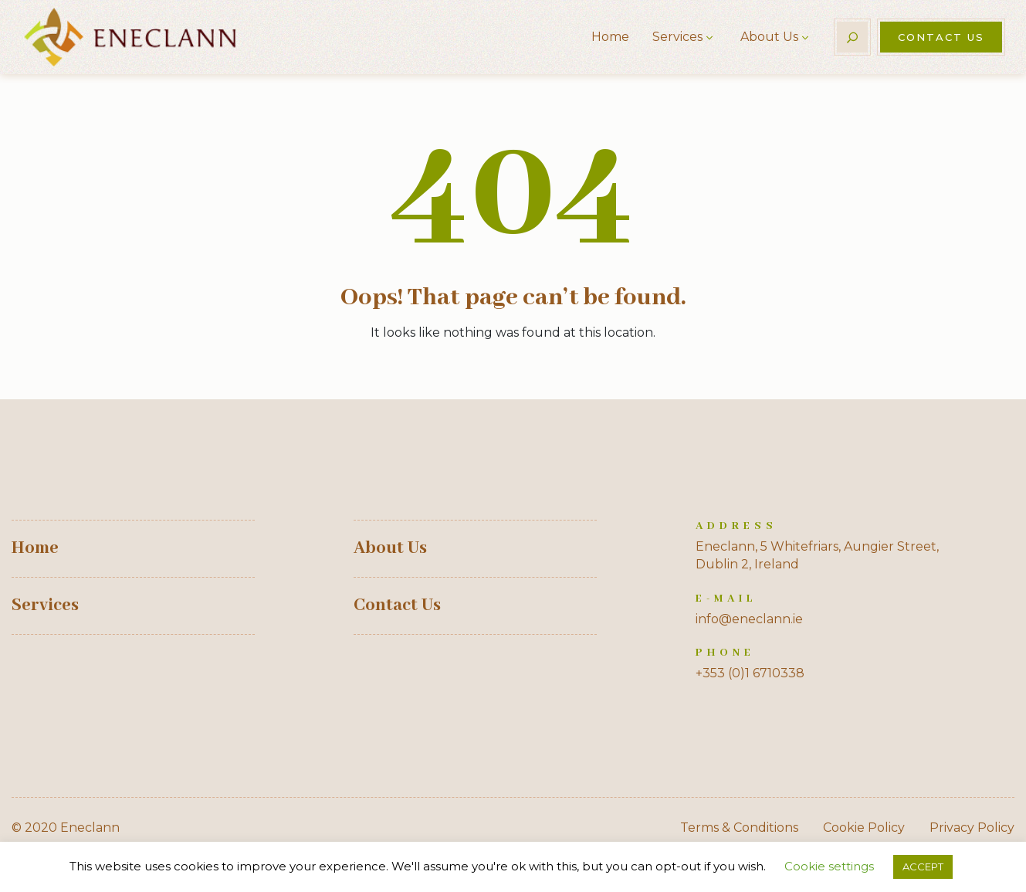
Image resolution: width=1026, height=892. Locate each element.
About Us (769, 36)
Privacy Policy (971, 827)
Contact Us (941, 37)
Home (610, 36)
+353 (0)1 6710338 (750, 673)
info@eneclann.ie (749, 619)
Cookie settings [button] (829, 866)
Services (677, 36)
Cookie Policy (864, 827)
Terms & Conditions (739, 827)
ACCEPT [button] (922, 866)
